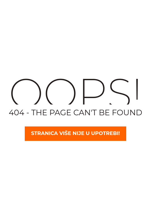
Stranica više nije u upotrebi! (75, 134)
